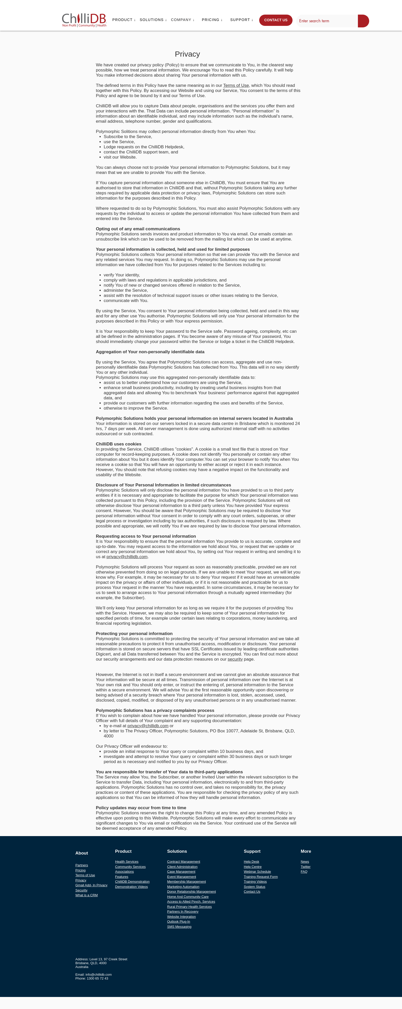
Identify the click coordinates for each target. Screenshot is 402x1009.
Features (121, 877)
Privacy (80, 880)
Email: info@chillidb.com (93, 974)
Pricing (80, 870)
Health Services (126, 862)
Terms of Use (236, 85)
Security (81, 890)
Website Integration (181, 917)
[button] (124, 19)
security (235, 659)
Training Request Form (261, 877)
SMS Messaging (179, 927)
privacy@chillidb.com (127, 556)
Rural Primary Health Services (189, 907)
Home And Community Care (188, 897)
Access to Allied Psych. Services (191, 901)
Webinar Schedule (257, 871)
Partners (81, 865)
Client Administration (182, 867)
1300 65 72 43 (97, 978)
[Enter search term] (323, 21)
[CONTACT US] (276, 20)
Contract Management (183, 862)
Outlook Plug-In (178, 921)
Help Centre (253, 867)
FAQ (304, 871)
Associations (124, 871)
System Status (254, 887)
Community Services (130, 867)
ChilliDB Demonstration (132, 881)
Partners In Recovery (182, 911)
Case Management (181, 871)
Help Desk (251, 862)
